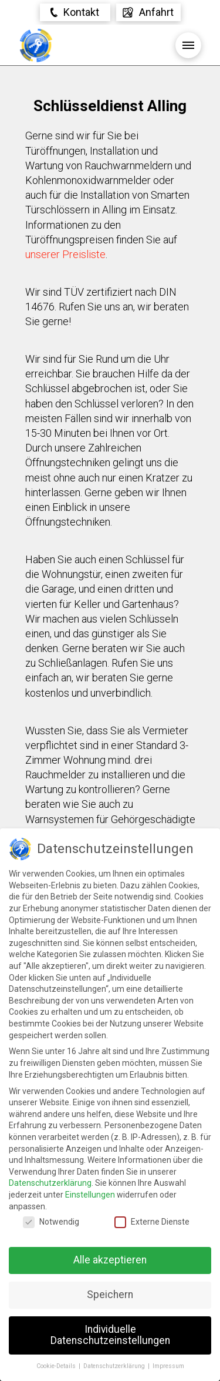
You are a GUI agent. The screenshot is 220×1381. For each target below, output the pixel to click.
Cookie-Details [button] (56, 1366)
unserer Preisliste (65, 254)
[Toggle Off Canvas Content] (148, 12)
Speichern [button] (110, 1294)
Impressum (168, 1366)
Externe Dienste (151, 1222)
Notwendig (51, 1222)
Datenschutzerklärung (50, 1183)
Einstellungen (90, 1194)
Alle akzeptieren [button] (110, 1260)
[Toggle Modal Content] (75, 12)
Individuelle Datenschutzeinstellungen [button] (110, 1335)
